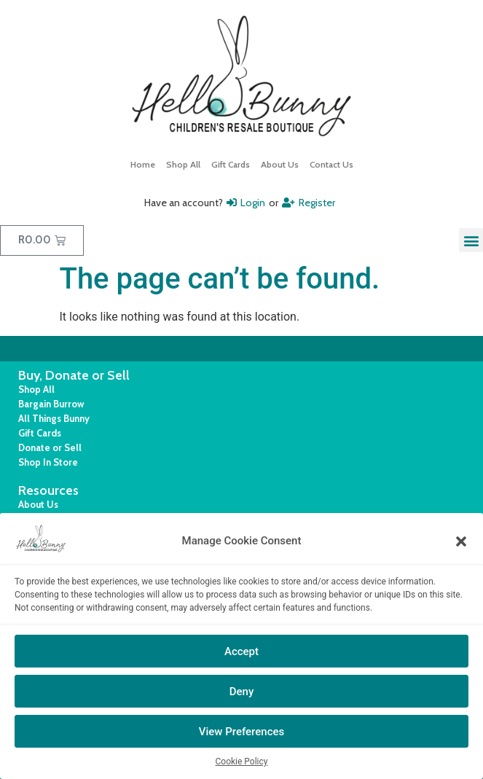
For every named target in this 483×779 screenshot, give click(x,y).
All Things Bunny (54, 418)
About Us (280, 164)
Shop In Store (48, 462)
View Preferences (241, 731)
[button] (461, 541)
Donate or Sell (50, 447)
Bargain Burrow (51, 404)
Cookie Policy (242, 761)
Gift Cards (230, 164)
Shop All (183, 164)
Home (142, 164)
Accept (241, 651)
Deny (241, 691)
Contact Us (331, 164)
